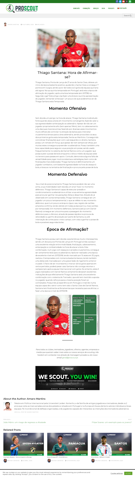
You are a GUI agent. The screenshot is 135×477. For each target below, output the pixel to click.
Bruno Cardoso (11, 460)
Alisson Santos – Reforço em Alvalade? (100, 457)
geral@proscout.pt (70, 358)
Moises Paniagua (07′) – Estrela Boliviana (57, 457)
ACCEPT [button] (128, 473)
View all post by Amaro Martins (26, 412)
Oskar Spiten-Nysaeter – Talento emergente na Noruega (17, 457)
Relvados (39, 24)
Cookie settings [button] (117, 473)
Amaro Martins (11, 24)
